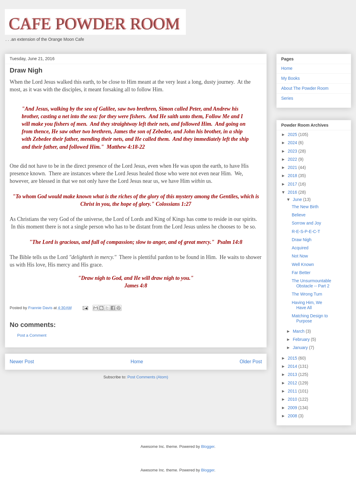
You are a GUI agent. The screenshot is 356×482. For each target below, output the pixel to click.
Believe (299, 214)
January (301, 347)
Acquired (300, 247)
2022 (293, 159)
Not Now (300, 256)
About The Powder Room (305, 88)
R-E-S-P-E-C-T (306, 231)
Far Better (301, 272)
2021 (293, 167)
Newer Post (22, 361)
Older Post (251, 361)
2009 (293, 407)
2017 (293, 184)
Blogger (207, 446)
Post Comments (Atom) (147, 377)
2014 (293, 366)
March (299, 331)
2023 (293, 151)
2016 (293, 192)
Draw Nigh (301, 239)
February (302, 339)
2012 (293, 382)
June (298, 199)
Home (137, 361)
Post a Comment (31, 335)
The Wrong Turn (307, 294)
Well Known (303, 264)
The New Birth (305, 206)
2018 (293, 175)
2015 (293, 358)
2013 (293, 374)
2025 (293, 134)
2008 (293, 415)
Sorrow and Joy (306, 223)
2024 (293, 142)
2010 (293, 399)
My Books (290, 78)
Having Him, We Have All (307, 305)
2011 (293, 391)
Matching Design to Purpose (310, 318)
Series (287, 98)
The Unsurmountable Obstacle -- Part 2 (311, 283)
